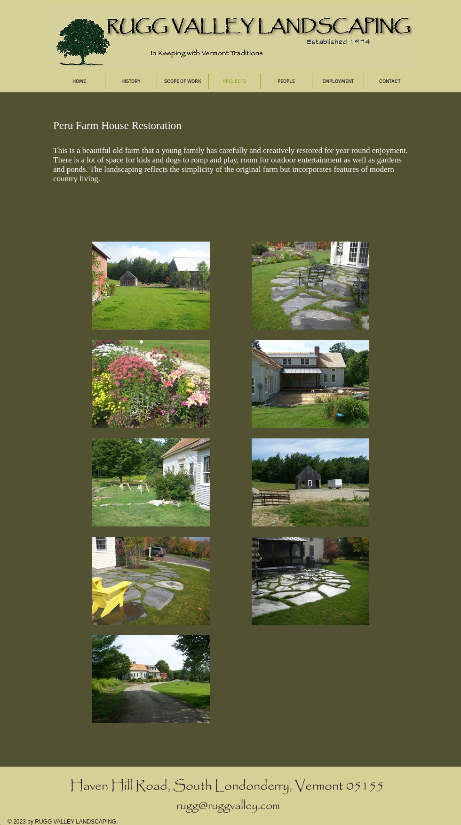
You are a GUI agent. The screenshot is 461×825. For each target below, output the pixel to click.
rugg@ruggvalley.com (228, 806)
